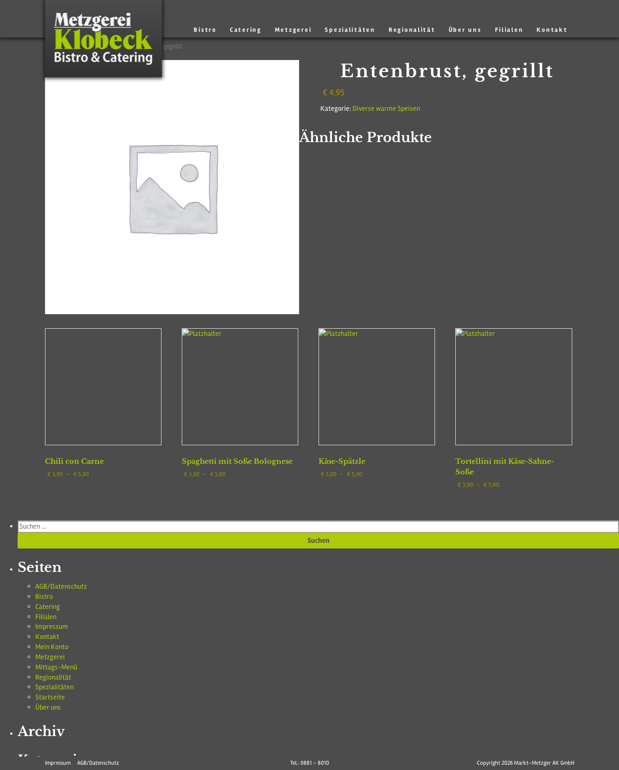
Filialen (512, 30)
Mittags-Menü (52, 636)
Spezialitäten (362, 30)
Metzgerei (308, 30)
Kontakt (553, 30)
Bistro (225, 30)
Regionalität (420, 30)
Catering (263, 30)
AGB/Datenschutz (56, 571)
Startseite (46, 661)
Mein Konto (49, 620)
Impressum (48, 603)
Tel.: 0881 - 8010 (309, 762)
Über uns (471, 30)
